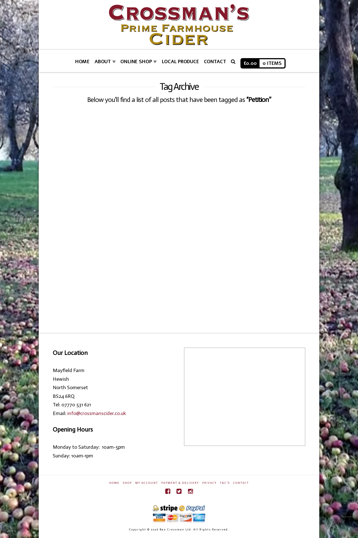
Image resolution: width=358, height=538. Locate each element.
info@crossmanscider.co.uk (96, 413)
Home (114, 483)
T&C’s (225, 483)
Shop (127, 483)
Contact (241, 483)
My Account (146, 483)
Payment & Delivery (180, 483)
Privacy (209, 483)
